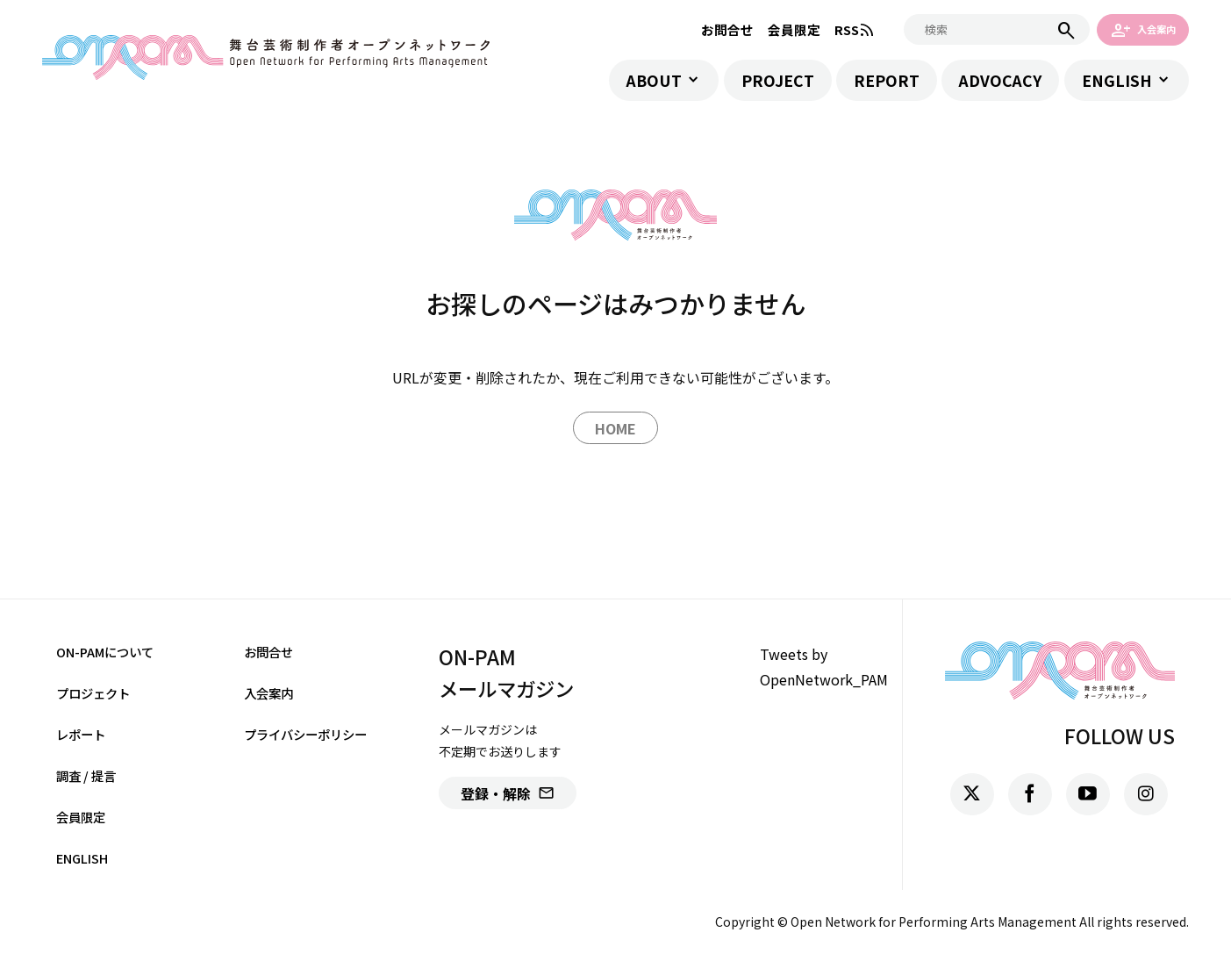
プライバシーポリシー (305, 734)
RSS (855, 29)
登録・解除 (508, 793)
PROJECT (777, 80)
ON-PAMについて (105, 651)
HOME (615, 428)
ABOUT (654, 80)
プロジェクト (93, 693)
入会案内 (1143, 29)
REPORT (887, 80)
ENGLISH (1117, 80)
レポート (80, 734)
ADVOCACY (1000, 80)
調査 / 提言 (86, 775)
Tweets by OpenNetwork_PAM (824, 666)
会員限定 (794, 29)
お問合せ (727, 29)
